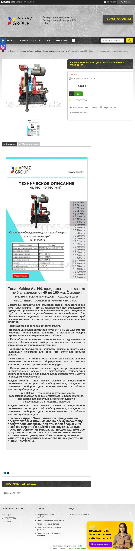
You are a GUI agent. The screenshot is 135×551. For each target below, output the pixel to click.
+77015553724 (9, 518)
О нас (47, 40)
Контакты (61, 40)
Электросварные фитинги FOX (50, 520)
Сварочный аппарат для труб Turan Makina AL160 (65, 51)
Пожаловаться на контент (76, 548)
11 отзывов (111, 2)
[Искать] (129, 40)
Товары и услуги (27, 40)
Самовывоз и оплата (79, 515)
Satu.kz (79, 546)
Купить (78, 94)
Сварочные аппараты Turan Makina (25, 51)
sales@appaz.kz (10, 515)
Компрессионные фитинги (48, 524)
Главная (7, 40)
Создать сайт (21, 2)
